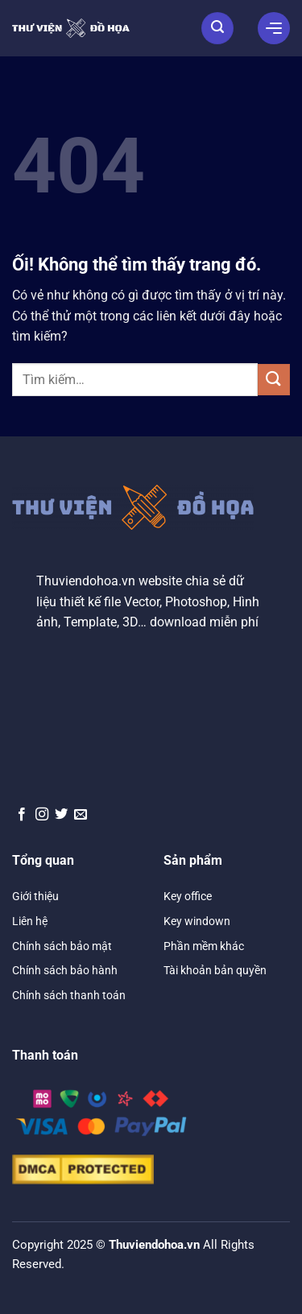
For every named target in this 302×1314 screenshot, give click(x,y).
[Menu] (274, 28)
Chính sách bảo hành (65, 970)
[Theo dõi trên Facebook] (21, 815)
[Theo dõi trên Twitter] (61, 815)
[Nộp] (274, 379)
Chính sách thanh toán (69, 995)
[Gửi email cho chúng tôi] (80, 815)
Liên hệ (30, 921)
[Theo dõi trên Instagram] (41, 815)
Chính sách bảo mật (62, 946)
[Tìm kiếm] (217, 28)
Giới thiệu (35, 896)
